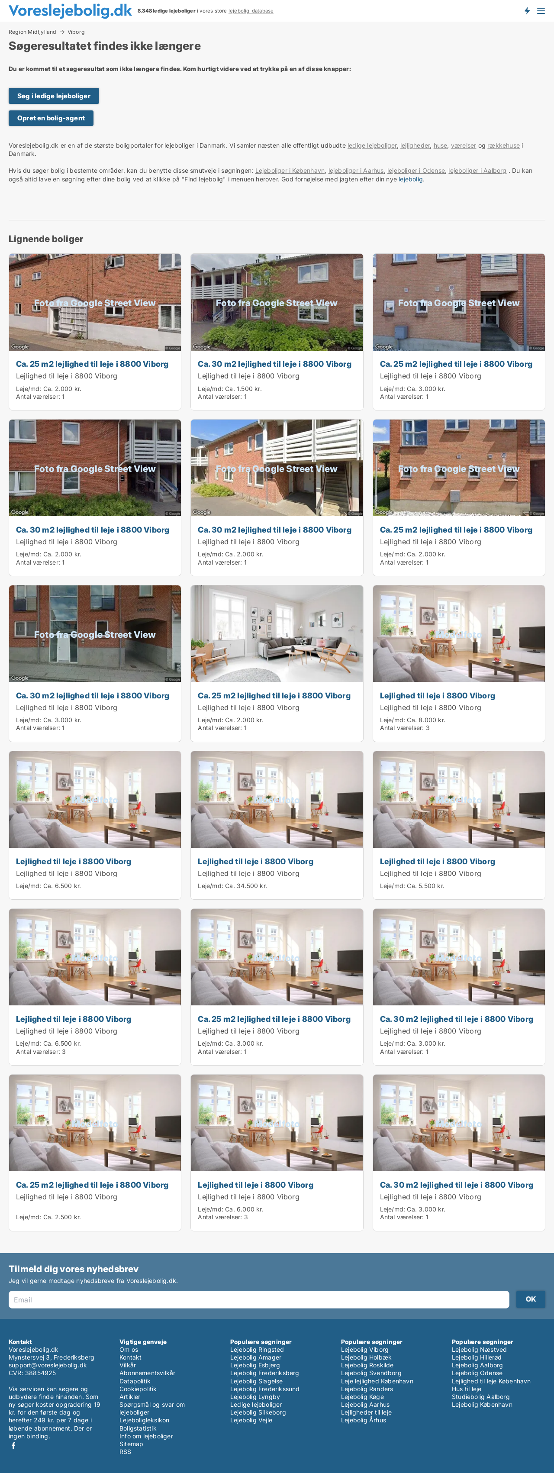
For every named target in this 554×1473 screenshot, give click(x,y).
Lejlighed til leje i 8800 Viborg (66, 375)
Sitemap (131, 1443)
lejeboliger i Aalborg (477, 170)
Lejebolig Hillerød (477, 1357)
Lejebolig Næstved (479, 1349)
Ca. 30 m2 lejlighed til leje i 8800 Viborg (274, 363)
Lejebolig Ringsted (257, 1349)
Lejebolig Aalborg (477, 1365)
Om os (128, 1349)
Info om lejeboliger (146, 1436)
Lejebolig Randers (367, 1388)
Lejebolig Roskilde (367, 1365)
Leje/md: (29, 388)
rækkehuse (503, 145)
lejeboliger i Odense (416, 170)
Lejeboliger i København (290, 170)
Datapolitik (135, 1381)
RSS (125, 1451)
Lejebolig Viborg (365, 1349)
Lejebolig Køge (362, 1396)
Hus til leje (466, 1388)
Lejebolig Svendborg (371, 1372)
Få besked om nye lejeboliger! (527, 11)
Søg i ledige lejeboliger (53, 96)
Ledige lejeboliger (256, 1404)
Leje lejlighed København (377, 1381)
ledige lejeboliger (372, 145)
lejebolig (411, 179)
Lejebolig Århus (363, 1420)
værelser (464, 145)
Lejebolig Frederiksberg (265, 1372)
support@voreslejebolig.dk (48, 1365)
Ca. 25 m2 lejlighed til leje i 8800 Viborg (92, 363)
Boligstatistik (138, 1428)
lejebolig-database (251, 11)
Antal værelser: (38, 396)
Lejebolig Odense (477, 1372)
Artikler (130, 1396)
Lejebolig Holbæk (366, 1357)
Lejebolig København (482, 1404)
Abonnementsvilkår (147, 1372)
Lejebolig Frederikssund (265, 1388)
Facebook (13, 1445)
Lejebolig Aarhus (365, 1404)
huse (441, 145)
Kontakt (130, 1357)
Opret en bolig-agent (51, 118)
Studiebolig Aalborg (481, 1396)
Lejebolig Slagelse (256, 1381)
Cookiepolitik (138, 1388)
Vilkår (127, 1365)
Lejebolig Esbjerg (255, 1365)
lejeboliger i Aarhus (356, 170)
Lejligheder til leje (366, 1412)
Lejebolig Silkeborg (258, 1412)
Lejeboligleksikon (144, 1420)
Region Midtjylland (33, 32)
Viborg (76, 32)
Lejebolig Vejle (251, 1420)
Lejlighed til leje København (491, 1381)
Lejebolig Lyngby (255, 1396)
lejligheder (415, 145)
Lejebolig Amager (255, 1357)
